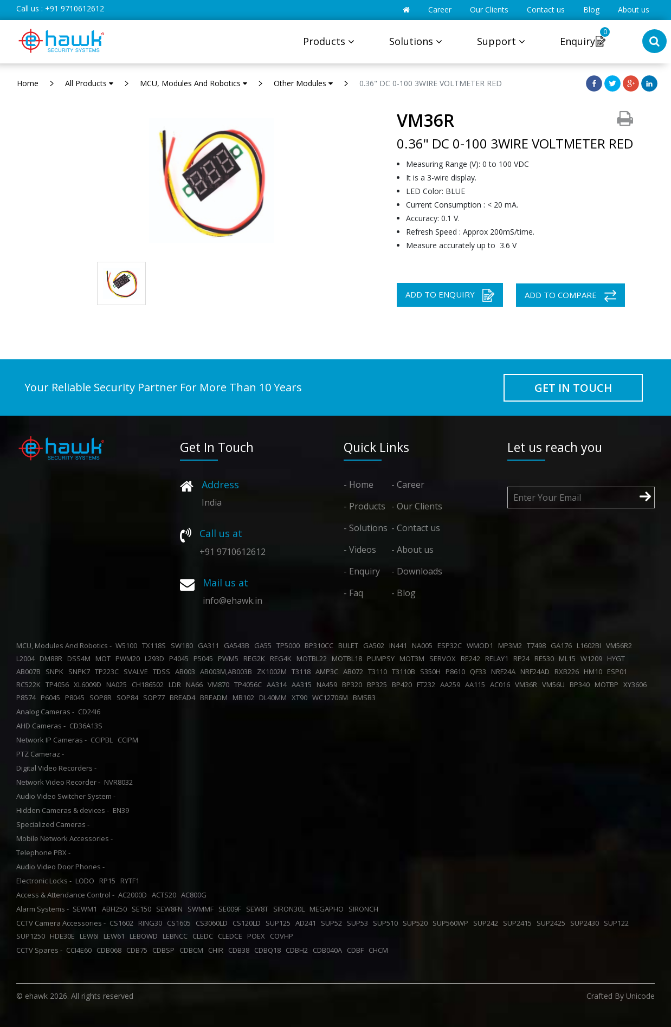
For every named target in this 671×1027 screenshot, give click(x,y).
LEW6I (91, 936)
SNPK (56, 671)
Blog (591, 9)
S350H (432, 671)
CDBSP (165, 950)
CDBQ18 (269, 950)
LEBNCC (177, 936)
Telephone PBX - (43, 852)
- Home (358, 484)
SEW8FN (171, 909)
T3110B (405, 671)
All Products (89, 83)
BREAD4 (184, 697)
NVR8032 (120, 782)
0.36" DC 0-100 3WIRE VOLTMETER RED (430, 83)
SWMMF (202, 909)
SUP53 (359, 923)
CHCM (380, 950)
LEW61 (116, 936)
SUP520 (417, 923)
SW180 (183, 645)
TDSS (163, 671)
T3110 (379, 671)
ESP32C (451, 645)
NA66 (196, 684)
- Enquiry (362, 571)
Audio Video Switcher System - (65, 796)
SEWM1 (86, 909)
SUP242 (487, 923)
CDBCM (193, 950)
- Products (364, 506)
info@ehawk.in (232, 600)
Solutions (415, 41)
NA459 (328, 684)
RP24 (523, 658)
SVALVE (137, 671)
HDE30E (64, 936)
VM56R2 (620, 645)
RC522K (30, 684)
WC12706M (331, 697)
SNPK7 (80, 671)
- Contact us (415, 528)
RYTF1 (131, 881)
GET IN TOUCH (573, 387)
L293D (156, 658)
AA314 (278, 684)
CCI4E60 (80, 950)
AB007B (30, 671)
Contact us (546, 9)
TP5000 (289, 645)
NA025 (118, 684)
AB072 (354, 671)
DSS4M (80, 658)
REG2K (255, 658)
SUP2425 (553, 923)
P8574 (27, 697)
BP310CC (321, 645)
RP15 (109, 881)
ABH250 (116, 909)
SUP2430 (586, 923)
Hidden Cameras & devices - (62, 810)
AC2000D (134, 895)
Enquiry (577, 41)
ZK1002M (273, 671)
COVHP (283, 936)
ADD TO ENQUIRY (449, 295)
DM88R (53, 658)
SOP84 (129, 697)
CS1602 (123, 923)
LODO (86, 881)
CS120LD (248, 923)
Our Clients (489, 9)
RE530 (545, 658)
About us (633, 9)
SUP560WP (452, 923)
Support (501, 41)
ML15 (569, 658)
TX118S (155, 645)
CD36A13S (87, 726)
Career (439, 9)
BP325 (378, 684)
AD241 (307, 923)
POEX (257, 936)
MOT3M (413, 658)
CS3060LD (213, 923)
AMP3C (328, 671)
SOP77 (155, 697)
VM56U (555, 684)
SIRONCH (365, 909)
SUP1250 (32, 936)
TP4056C (249, 684)
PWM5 (230, 658)
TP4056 (59, 684)
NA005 (424, 645)
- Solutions (366, 528)
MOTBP (608, 684)
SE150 (143, 909)
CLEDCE (232, 936)
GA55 (264, 645)
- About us (412, 550)
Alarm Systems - (42, 909)
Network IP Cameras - (51, 740)
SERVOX (444, 658)
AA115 (476, 684)
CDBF (357, 950)
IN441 (399, 645)
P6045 (52, 697)
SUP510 (387, 923)
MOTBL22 (313, 658)
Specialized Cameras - (52, 824)
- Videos (360, 550)
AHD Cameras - (41, 726)
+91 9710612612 (74, 8)
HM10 (594, 671)
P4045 (180, 658)
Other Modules (303, 83)
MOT (104, 658)
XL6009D (89, 684)
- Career (407, 484)
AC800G (195, 895)
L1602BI (590, 645)
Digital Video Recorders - (56, 768)
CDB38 (240, 950)
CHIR (217, 950)
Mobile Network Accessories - (64, 838)
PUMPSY (382, 658)
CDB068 (110, 950)
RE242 (472, 658)
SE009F (231, 909)
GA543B (238, 645)
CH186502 (149, 684)
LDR (176, 684)
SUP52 (333, 923)
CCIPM (129, 740)
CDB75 (138, 950)
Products (328, 41)
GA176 (563, 645)
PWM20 (129, 658)
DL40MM (274, 697)
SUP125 (280, 923)
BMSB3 (366, 697)
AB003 (186, 671)
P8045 (76, 697)
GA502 (375, 645)
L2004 (27, 658)
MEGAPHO (328, 909)
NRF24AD (536, 671)
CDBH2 (298, 950)
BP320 (353, 684)
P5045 (204, 658)
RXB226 (568, 671)
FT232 (427, 684)
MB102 (245, 697)
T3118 (303, 671)
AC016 (501, 684)
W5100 (127, 645)
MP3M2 (511, 645)
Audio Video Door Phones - (60, 866)
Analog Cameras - (45, 711)
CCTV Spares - (39, 950)
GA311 (210, 645)
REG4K (282, 658)
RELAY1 (498, 658)
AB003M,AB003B (227, 671)
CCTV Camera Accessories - (61, 923)
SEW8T (259, 909)
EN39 (122, 810)
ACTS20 (165, 895)
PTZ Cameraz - (40, 754)
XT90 (301, 697)
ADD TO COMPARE (570, 295)
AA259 (451, 684)
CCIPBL (103, 740)
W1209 (592, 658)
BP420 (403, 684)
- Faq (353, 593)
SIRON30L (290, 909)
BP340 (581, 684)
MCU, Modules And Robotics (193, 83)
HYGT (617, 658)
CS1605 (180, 923)
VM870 (220, 684)
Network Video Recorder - (58, 782)
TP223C (108, 671)
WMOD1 (481, 645)
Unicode (640, 996)
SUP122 (618, 923)
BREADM (215, 697)
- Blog (403, 593)
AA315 (303, 684)
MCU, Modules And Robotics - (64, 645)
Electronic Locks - (44, 881)
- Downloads (416, 571)
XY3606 (636, 684)
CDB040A (329, 950)
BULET (350, 645)
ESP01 (618, 671)
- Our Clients (416, 506)
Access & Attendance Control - (65, 895)
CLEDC (204, 936)
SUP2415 (519, 923)
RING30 (151, 923)
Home (27, 83)
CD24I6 (91, 711)
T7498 (538, 645)
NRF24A (505, 671)
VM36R (527, 684)
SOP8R (102, 697)
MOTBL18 (348, 658)
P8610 (457, 671)
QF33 (479, 671)
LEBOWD (145, 936)
